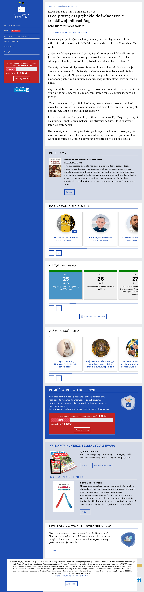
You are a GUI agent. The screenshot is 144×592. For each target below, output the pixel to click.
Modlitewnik (11, 41)
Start (50, 6)
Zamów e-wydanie (102, 465)
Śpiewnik (9, 47)
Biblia (12, 31)
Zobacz (69, 192)
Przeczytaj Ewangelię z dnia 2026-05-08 (68, 32)
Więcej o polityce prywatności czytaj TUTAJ (72, 575)
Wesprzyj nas (21, 79)
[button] (51, 253)
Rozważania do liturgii (66, 6)
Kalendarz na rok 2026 (93, 316)
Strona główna (13, 25)
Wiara (7, 52)
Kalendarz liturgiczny (17, 36)
